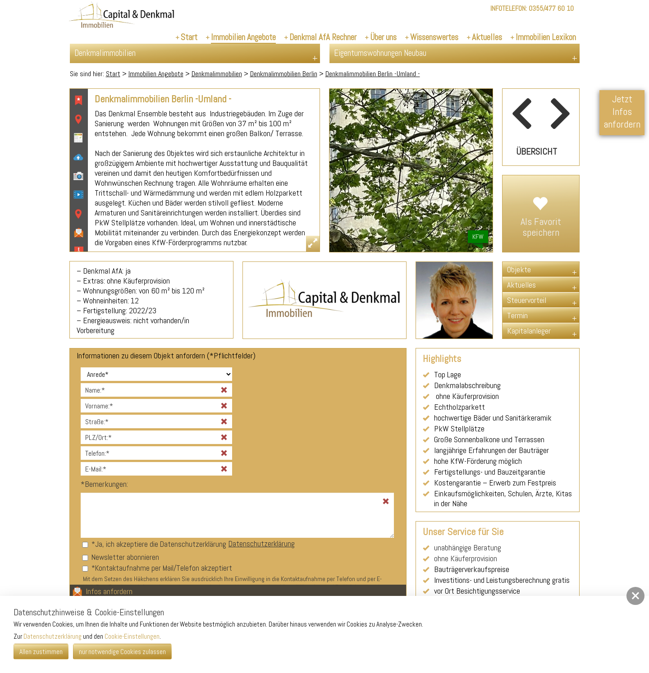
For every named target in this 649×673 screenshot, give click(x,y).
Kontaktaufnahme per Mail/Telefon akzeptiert (163, 568)
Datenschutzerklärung (262, 544)
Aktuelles (521, 284)
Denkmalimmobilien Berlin (283, 73)
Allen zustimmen (41, 651)
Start (113, 73)
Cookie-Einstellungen (132, 636)
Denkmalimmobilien (217, 73)
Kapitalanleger (529, 330)
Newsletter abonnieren (125, 557)
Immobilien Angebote (155, 73)
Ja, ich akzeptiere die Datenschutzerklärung (160, 544)
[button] (635, 596)
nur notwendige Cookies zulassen (122, 651)
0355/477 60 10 (551, 8)
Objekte (519, 269)
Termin (517, 315)
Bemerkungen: (104, 484)
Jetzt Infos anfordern (621, 111)
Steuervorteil (526, 300)
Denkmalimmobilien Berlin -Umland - (372, 73)
